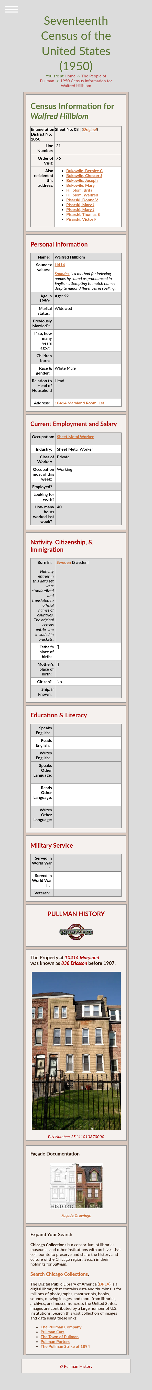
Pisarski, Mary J (80, 204)
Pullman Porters (55, 1341)
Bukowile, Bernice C (84, 170)
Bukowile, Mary (80, 185)
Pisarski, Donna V (82, 199)
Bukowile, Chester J (84, 175)
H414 (60, 264)
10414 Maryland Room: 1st (79, 402)
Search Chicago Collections (59, 1274)
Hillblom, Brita (79, 190)
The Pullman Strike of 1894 (65, 1346)
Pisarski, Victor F (81, 219)
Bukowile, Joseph (82, 180)
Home (70, 75)
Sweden (64, 562)
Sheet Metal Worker (75, 436)
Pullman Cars (52, 1331)
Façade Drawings (76, 1215)
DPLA (104, 1283)
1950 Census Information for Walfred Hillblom (86, 83)
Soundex (62, 273)
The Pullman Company (61, 1326)
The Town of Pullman (60, 1336)
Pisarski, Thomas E (83, 214)
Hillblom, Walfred (82, 194)
